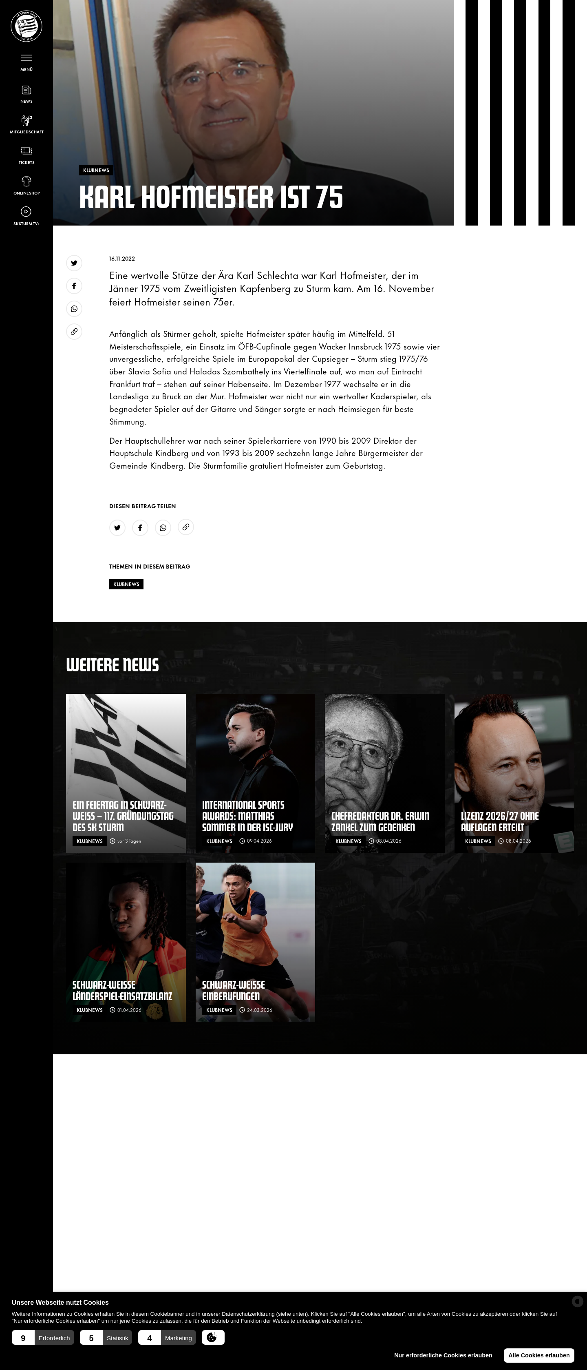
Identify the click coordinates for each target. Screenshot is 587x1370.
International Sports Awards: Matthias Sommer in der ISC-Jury (247, 816)
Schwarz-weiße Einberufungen (233, 990)
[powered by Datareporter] (577, 1301)
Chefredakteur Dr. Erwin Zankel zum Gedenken (380, 821)
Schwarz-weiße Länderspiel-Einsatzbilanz (122, 990)
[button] (43, 1337)
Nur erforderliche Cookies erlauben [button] (443, 1355)
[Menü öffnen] (26, 61)
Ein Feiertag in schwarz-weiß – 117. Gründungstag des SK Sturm (123, 816)
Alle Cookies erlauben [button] (538, 1355)
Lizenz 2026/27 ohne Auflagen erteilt (500, 821)
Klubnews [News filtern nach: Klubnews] (126, 584)
